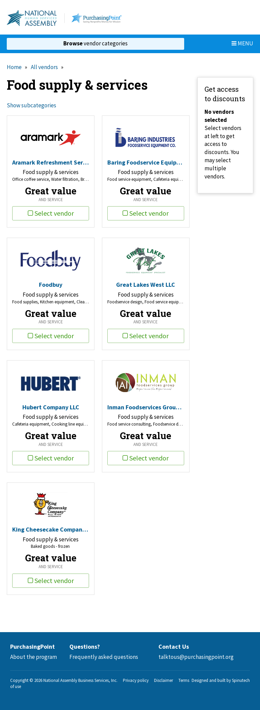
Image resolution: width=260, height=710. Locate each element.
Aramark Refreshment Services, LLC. (50, 162)
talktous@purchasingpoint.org (196, 657)
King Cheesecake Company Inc (50, 529)
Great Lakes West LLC (145, 284)
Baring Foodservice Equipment (145, 162)
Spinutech (241, 680)
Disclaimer (163, 680)
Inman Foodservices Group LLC (145, 407)
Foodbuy (50, 284)
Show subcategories (31, 105)
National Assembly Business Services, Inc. (80, 680)
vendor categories (95, 43)
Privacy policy (136, 680)
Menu (242, 43)
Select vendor (51, 213)
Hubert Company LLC (50, 407)
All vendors (44, 67)
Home (14, 67)
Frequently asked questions (103, 657)
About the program (33, 657)
